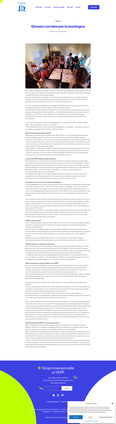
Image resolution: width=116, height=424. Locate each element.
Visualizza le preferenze (105, 417)
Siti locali (70, 7)
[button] (112, 403)
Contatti (77, 7)
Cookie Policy (88, 421)
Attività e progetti (58, 7)
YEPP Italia (38, 7)
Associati (94, 7)
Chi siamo (48, 7)
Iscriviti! (67, 388)
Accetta (76, 417)
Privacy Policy (95, 421)
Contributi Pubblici (52, 402)
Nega (90, 417)
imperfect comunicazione (63, 417)
